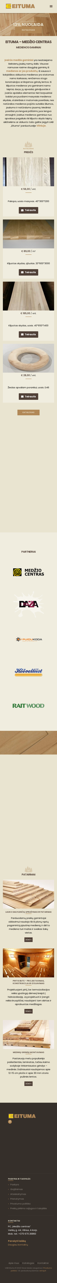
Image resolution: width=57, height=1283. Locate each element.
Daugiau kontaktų (18, 1244)
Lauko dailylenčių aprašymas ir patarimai (28, 912)
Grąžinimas (16, 1189)
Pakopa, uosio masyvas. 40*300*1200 (28, 201)
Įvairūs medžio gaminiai (19, 60)
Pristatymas (17, 1198)
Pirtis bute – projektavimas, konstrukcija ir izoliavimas (28, 982)
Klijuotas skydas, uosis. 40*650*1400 (28, 325)
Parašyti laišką (17, 1241)
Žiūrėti (28, 939)
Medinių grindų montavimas (28, 1052)
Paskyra (14, 1184)
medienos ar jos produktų (22, 71)
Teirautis (30, 210)
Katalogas (28, 412)
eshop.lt (42, 1270)
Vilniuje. (41, 125)
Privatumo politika (20, 1203)
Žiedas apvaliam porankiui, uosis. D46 (28, 387)
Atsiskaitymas (18, 1194)
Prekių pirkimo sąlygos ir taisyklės (28, 1208)
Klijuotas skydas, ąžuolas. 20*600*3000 (28, 263)
